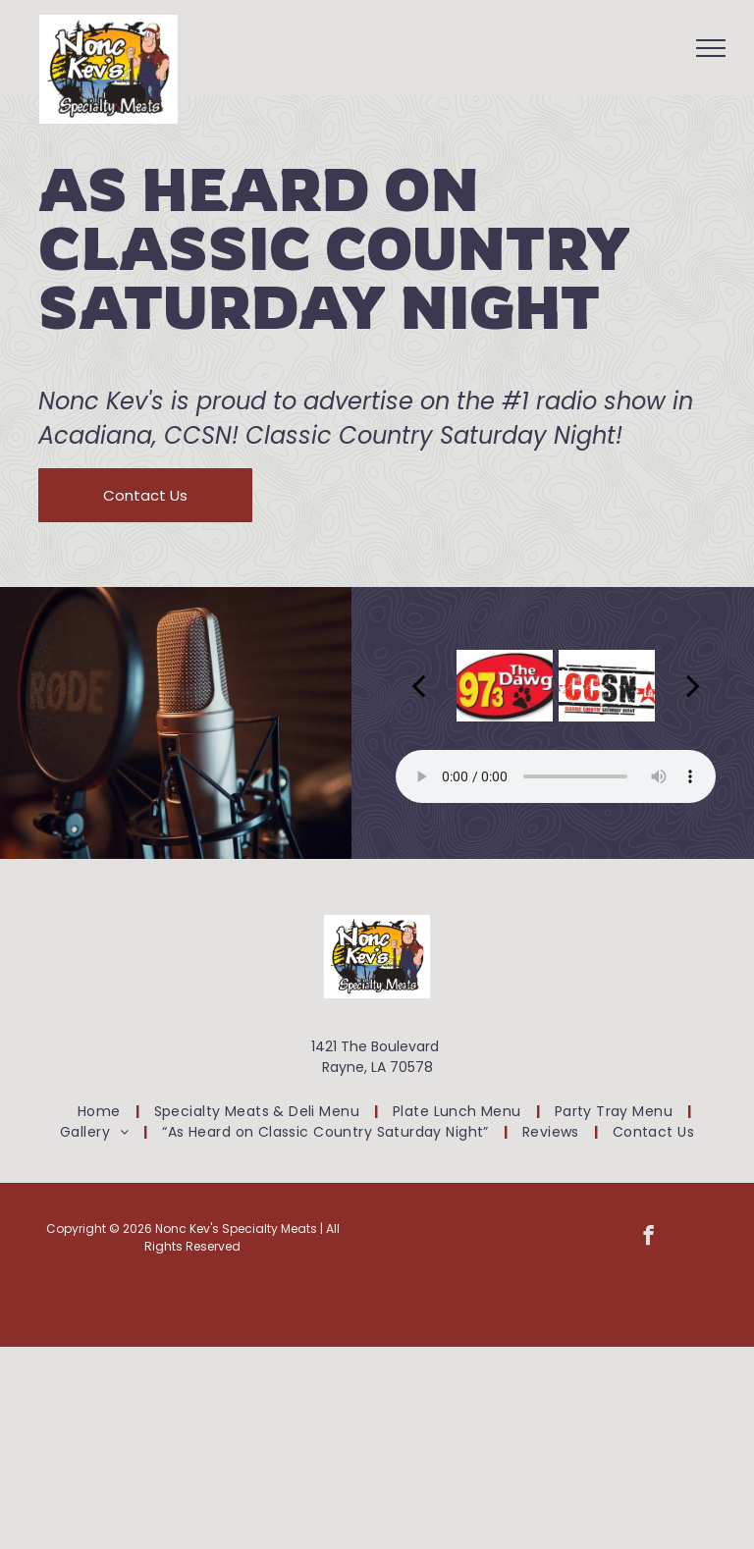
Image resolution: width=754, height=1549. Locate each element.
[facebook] (648, 1237)
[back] (418, 685)
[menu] (710, 48)
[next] (693, 685)
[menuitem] (101, 1111)
